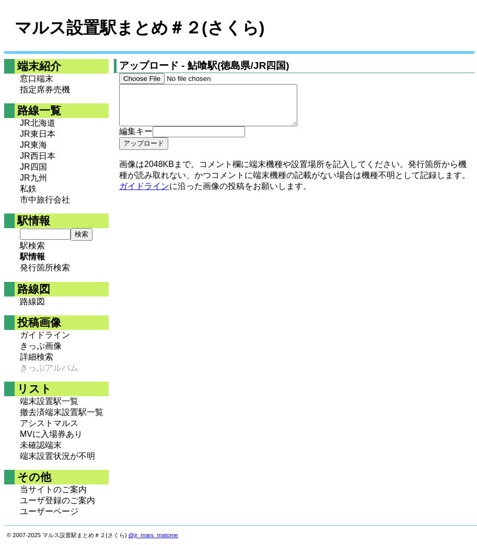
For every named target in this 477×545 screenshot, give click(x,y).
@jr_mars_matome (153, 535)
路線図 (32, 301)
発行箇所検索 (45, 267)
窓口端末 (36, 78)
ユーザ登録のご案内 (57, 500)
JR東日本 (37, 133)
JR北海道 (37, 123)
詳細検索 (36, 356)
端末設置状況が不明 (57, 456)
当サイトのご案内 (53, 489)
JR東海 (33, 144)
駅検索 (32, 245)
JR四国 (33, 166)
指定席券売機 (45, 89)
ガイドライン (45, 334)
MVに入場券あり (51, 434)
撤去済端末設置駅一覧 (61, 412)
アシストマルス (49, 423)
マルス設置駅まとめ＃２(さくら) (139, 27)
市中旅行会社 (45, 199)
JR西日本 (37, 155)
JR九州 (33, 177)
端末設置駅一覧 (49, 401)
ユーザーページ (49, 511)
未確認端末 (41, 445)
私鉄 (28, 188)
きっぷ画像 (41, 345)
